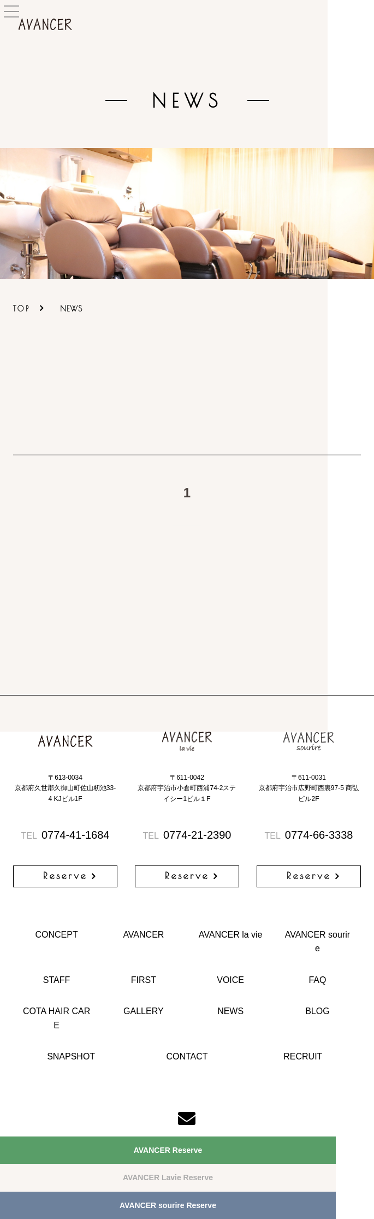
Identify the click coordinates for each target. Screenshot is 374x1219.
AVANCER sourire (317, 941)
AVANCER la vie (231, 934)
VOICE (230, 980)
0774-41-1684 (65, 835)
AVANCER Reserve (168, 1150)
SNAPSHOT (71, 1056)
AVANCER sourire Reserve (168, 1205)
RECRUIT (302, 1056)
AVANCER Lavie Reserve (168, 1177)
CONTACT (186, 1056)
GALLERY (143, 1011)
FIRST (143, 980)
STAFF (56, 980)
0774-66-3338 (309, 835)
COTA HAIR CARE (56, 1018)
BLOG (317, 1011)
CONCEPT (56, 934)
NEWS (230, 1011)
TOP (22, 308)
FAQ (317, 980)
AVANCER (143, 934)
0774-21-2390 (187, 835)
